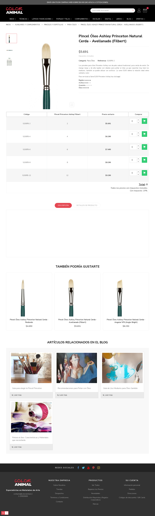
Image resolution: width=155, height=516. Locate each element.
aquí (118, 77)
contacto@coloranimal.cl (23, 494)
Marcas (95, 504)
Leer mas (17, 395)
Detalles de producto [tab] (87, 205)
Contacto (59, 502)
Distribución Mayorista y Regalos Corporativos (95, 498)
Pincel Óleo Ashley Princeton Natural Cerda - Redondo (29, 321)
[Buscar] (112, 10)
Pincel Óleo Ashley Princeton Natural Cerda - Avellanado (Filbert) (77, 321)
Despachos (59, 493)
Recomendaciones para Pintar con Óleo (74, 388)
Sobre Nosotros (59, 485)
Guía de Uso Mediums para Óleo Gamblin (120, 388)
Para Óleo (91, 61)
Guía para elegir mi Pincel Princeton (27, 388)
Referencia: (102, 61)
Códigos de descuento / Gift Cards (132, 497)
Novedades (95, 493)
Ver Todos (96, 485)
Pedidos (132, 489)
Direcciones (132, 493)
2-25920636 (23, 496)
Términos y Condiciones (59, 497)
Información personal (132, 485)
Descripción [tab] (63, 205)
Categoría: (82, 61)
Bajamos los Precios (95, 489)
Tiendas (59, 489)
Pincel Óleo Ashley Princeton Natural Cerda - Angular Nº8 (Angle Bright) (126, 321)
